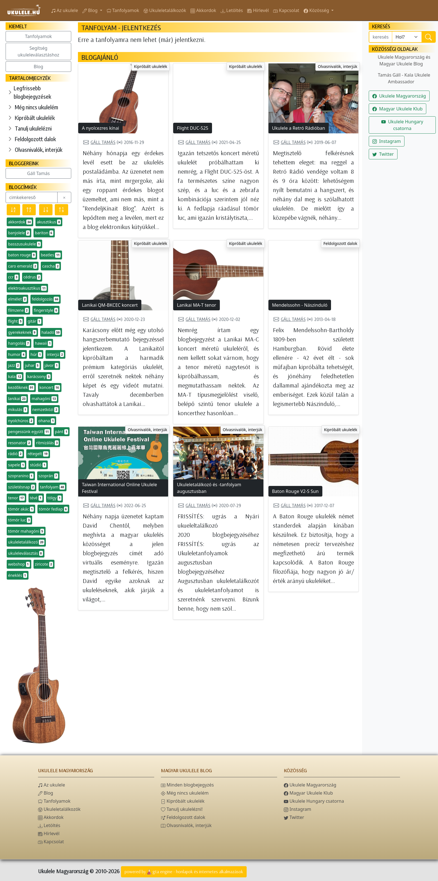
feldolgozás (45, 299)
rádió (15, 454)
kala (15, 376)
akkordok (20, 222)
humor (16, 354)
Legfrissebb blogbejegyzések (32, 92)
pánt (61, 431)
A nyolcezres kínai (100, 128)
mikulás (17, 409)
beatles (51, 255)
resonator (19, 443)
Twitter (383, 154)
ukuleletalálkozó (26, 542)
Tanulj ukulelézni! (182, 809)
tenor (16, 498)
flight (15, 321)
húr (36, 354)
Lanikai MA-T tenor (196, 305)
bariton (44, 233)
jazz (14, 365)
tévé (36, 498)
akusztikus (49, 222)
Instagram (386, 141)
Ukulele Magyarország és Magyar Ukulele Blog (404, 60)
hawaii (43, 343)
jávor (52, 365)
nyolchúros (20, 421)
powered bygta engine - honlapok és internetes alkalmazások (184, 872)
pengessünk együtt (29, 431)
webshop (19, 564)
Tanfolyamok (38, 36)
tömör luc (19, 520)
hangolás (19, 343)
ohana (46, 421)
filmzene (18, 310)
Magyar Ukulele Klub (397, 109)
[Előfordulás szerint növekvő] (61, 209)
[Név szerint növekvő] (29, 209)
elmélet (17, 299)
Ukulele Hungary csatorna (402, 125)
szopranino (21, 476)
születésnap (21, 487)
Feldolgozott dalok (35, 138)
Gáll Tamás (38, 173)
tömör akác (21, 509)
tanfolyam (52, 487)
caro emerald (22, 266)
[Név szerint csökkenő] (13, 209)
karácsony (39, 376)
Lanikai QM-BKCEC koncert (110, 305)
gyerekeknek (22, 332)
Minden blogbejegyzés (187, 785)
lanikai (17, 398)
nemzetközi (45, 409)
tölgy (54, 498)
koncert (49, 387)
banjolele (19, 233)
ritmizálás (47, 443)
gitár (34, 321)
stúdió (38, 465)
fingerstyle (46, 310)
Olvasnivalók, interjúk (38, 149)
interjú (55, 354)
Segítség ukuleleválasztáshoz (38, 51)
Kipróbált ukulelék (35, 117)
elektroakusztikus (27, 288)
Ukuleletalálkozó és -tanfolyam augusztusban (209, 487)
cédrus (32, 277)
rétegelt (38, 454)
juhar (32, 365)
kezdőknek (21, 387)
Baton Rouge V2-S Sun (295, 491)
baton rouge (22, 255)
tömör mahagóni (26, 531)
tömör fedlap (53, 509)
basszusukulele (24, 244)
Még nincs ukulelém (36, 106)
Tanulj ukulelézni (33, 128)
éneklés (17, 575)
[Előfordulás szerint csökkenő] (46, 209)
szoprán (48, 476)
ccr (13, 277)
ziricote (44, 564)
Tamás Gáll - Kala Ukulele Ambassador (404, 78)
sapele (16, 465)
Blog (90, 10)
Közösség (317, 10)
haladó (51, 332)
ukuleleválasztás (25, 553)
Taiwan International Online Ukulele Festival (119, 487)
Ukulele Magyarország (399, 96)
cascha (50, 266)
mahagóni (44, 398)
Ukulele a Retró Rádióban (298, 128)
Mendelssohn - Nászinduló (300, 305)
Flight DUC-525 (192, 128)
